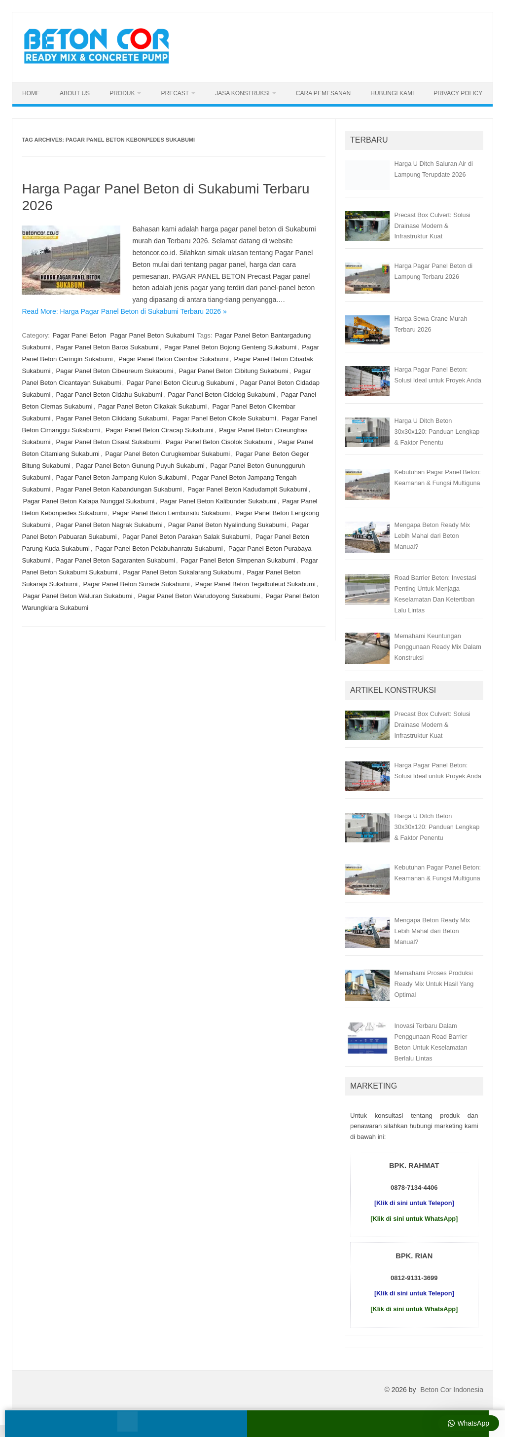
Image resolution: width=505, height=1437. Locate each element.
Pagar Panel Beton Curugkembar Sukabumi (167, 453)
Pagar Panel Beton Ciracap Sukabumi (160, 430)
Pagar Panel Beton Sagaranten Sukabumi (115, 560)
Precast (175, 93)
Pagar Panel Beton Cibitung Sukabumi (234, 371)
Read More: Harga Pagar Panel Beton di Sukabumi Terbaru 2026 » (124, 311)
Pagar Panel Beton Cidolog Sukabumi (221, 394)
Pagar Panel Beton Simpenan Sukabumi (237, 560)
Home (31, 93)
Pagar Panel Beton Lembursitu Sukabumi (171, 513)
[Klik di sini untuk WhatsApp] (414, 1218)
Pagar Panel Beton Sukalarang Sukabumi (182, 572)
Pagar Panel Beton (79, 335)
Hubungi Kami (392, 93)
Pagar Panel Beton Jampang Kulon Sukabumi (121, 477)
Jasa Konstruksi (242, 93)
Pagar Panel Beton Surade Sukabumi (136, 584)
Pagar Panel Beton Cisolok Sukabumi (219, 442)
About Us (75, 93)
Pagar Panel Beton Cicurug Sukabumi (181, 382)
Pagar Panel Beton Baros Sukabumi (107, 347)
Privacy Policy (457, 93)
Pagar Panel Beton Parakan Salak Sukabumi (186, 536)
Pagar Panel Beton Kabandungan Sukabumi (119, 489)
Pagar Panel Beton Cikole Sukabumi (224, 418)
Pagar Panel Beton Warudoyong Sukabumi (199, 596)
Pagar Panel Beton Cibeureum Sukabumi (115, 371)
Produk (122, 93)
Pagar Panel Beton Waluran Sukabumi (77, 596)
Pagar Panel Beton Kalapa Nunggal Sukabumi (88, 501)
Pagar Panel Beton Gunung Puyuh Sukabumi (140, 465)
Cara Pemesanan (323, 93)
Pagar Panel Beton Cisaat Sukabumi (108, 442)
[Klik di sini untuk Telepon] (414, 1203)
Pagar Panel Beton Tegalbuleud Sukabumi (255, 584)
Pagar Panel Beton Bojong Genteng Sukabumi (230, 347)
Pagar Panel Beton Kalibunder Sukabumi (218, 501)
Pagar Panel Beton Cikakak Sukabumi (152, 406)
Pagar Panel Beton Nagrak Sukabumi (109, 525)
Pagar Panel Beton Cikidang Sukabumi (111, 418)
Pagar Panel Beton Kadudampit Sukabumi (247, 489)
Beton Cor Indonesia (451, 1390)
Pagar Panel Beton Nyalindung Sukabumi (227, 525)
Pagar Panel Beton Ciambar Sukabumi (173, 359)
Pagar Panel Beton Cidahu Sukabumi (109, 394)
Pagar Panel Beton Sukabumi (152, 335)
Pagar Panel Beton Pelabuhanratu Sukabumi (159, 548)
